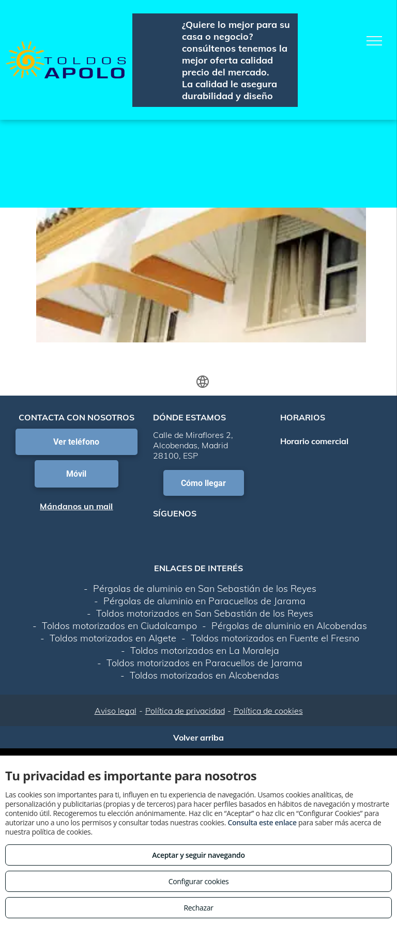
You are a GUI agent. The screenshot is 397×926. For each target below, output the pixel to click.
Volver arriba (198, 737)
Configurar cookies (199, 881)
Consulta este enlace (261, 822)
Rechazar (198, 908)
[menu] (374, 40)
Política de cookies (268, 710)
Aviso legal (115, 710)
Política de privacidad (185, 710)
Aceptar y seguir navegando (198, 855)
